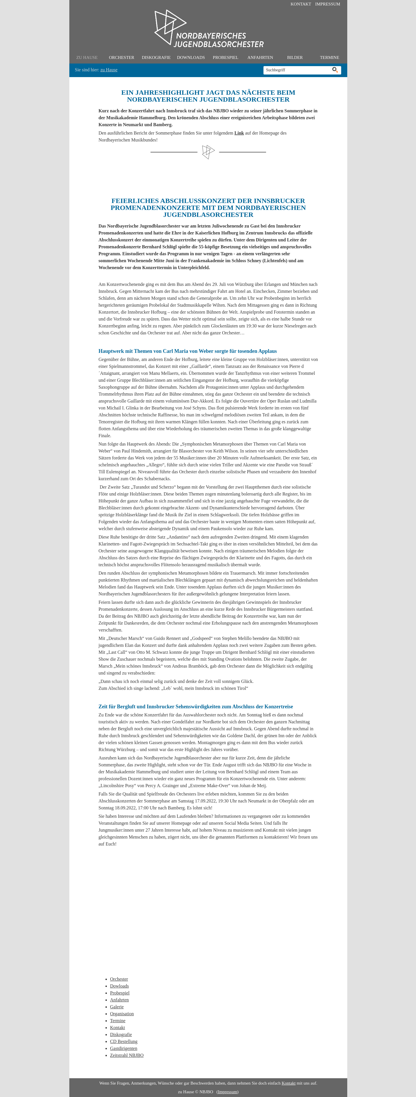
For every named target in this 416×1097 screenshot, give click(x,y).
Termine (329, 57)
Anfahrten (260, 57)
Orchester (121, 57)
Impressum (327, 4)
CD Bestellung (124, 1041)
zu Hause (87, 57)
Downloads (191, 57)
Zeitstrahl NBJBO (127, 1055)
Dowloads (119, 986)
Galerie (117, 1006)
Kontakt (301, 4)
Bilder (295, 57)
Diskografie (156, 57)
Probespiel (225, 57)
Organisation (122, 1013)
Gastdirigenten (123, 1048)
